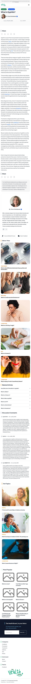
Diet (2, 351)
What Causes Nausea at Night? (10, 563)
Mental (4, 507)
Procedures (4, 646)
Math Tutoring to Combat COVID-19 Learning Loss (15, 536)
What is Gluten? (20, 599)
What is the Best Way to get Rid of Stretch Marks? (22, 615)
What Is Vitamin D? (6, 353)
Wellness (3, 295)
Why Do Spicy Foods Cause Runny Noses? (12, 381)
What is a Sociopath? (7, 599)
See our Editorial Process (8, 236)
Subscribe (23, 632)
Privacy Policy (3, 682)
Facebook (4, 667)
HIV (12, 50)
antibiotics (16, 122)
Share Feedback (22, 236)
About (3, 659)
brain (10, 41)
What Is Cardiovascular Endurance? (10, 297)
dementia (18, 108)
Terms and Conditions (10, 682)
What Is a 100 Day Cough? (7, 325)
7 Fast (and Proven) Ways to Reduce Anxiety (13, 510)
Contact (4, 661)
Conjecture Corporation (13, 680)
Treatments (4, 266)
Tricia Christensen (12, 16)
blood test (7, 94)
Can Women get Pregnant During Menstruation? (6, 615)
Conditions (4, 323)
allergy (8, 124)
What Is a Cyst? (6, 584)
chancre (9, 65)
